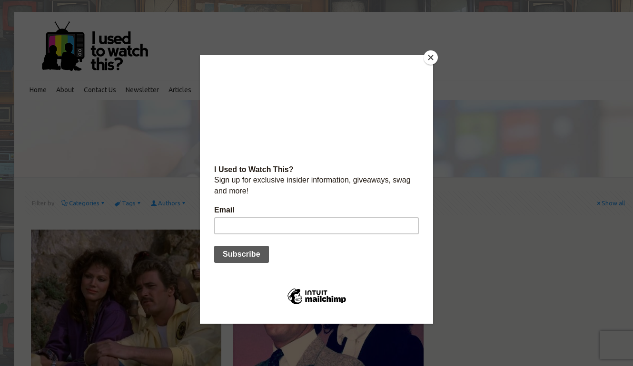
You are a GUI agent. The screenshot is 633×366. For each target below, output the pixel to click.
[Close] (431, 57)
